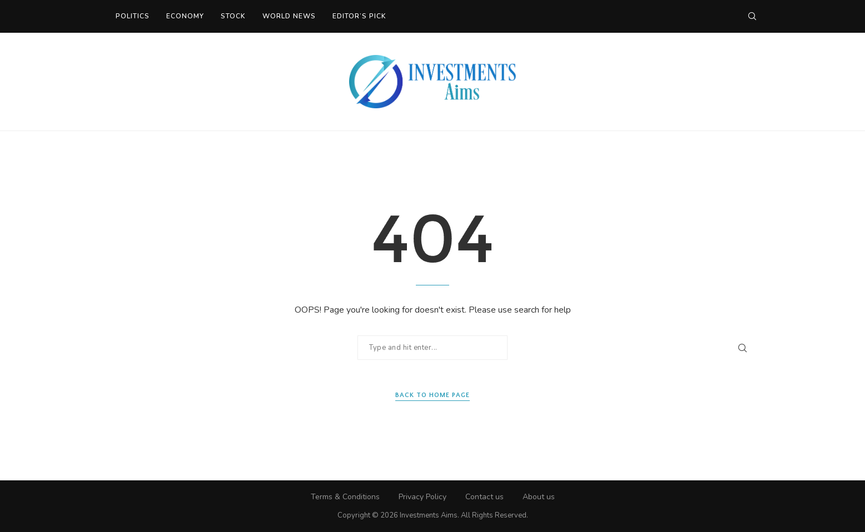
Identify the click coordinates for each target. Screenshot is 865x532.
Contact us (484, 496)
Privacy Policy (422, 496)
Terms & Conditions (345, 496)
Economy (185, 16)
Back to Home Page (432, 395)
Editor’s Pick (359, 16)
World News (289, 16)
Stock (233, 16)
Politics (133, 16)
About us (539, 496)
